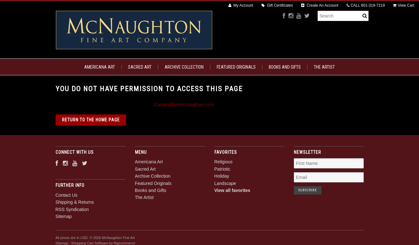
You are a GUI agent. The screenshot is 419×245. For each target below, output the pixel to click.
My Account (240, 5)
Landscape (225, 183)
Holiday (221, 176)
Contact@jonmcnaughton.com (184, 104)
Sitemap (64, 216)
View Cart (403, 5)
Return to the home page (91, 119)
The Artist (324, 67)
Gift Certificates (277, 5)
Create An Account (319, 5)
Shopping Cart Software (89, 243)
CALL (366, 5)
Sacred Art (140, 67)
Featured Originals (236, 67)
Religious (223, 161)
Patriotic (222, 169)
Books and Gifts (285, 67)
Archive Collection (184, 67)
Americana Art (99, 67)
